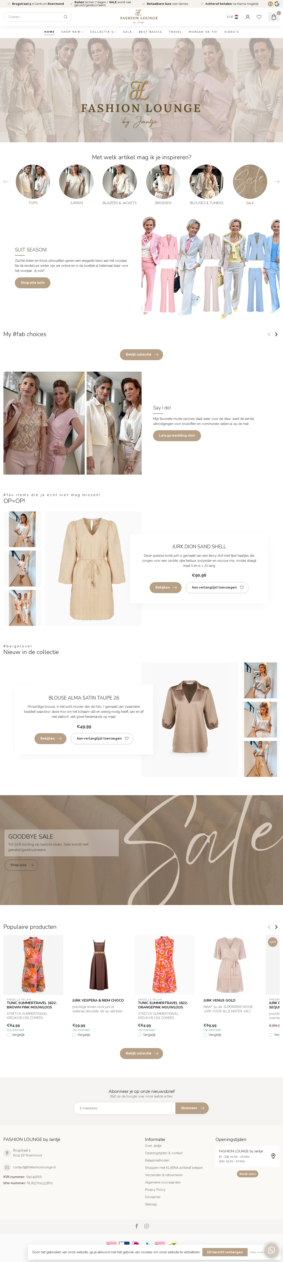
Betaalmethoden (157, 1160)
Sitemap (151, 1204)
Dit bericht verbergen (225, 1252)
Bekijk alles (247, 1174)
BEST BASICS (150, 31)
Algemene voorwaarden (163, 1182)
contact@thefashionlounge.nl (34, 1167)
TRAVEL (175, 31)
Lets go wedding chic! (177, 435)
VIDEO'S (231, 31)
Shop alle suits (33, 282)
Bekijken (166, 587)
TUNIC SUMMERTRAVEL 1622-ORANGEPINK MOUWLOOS (163, 1005)
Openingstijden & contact (163, 1153)
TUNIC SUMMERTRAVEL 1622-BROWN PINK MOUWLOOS (32, 1005)
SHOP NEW (71, 31)
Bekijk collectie (142, 354)
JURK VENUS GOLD (219, 1000)
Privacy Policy (155, 1190)
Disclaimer (153, 1197)
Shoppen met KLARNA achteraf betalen (174, 1168)
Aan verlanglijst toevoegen (218, 587)
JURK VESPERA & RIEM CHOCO (98, 1000)
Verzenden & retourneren (164, 1175)
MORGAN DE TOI (203, 31)
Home (49, 31)
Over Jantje (153, 1146)
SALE (127, 31)
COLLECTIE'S (102, 31)
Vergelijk (18, 1035)
